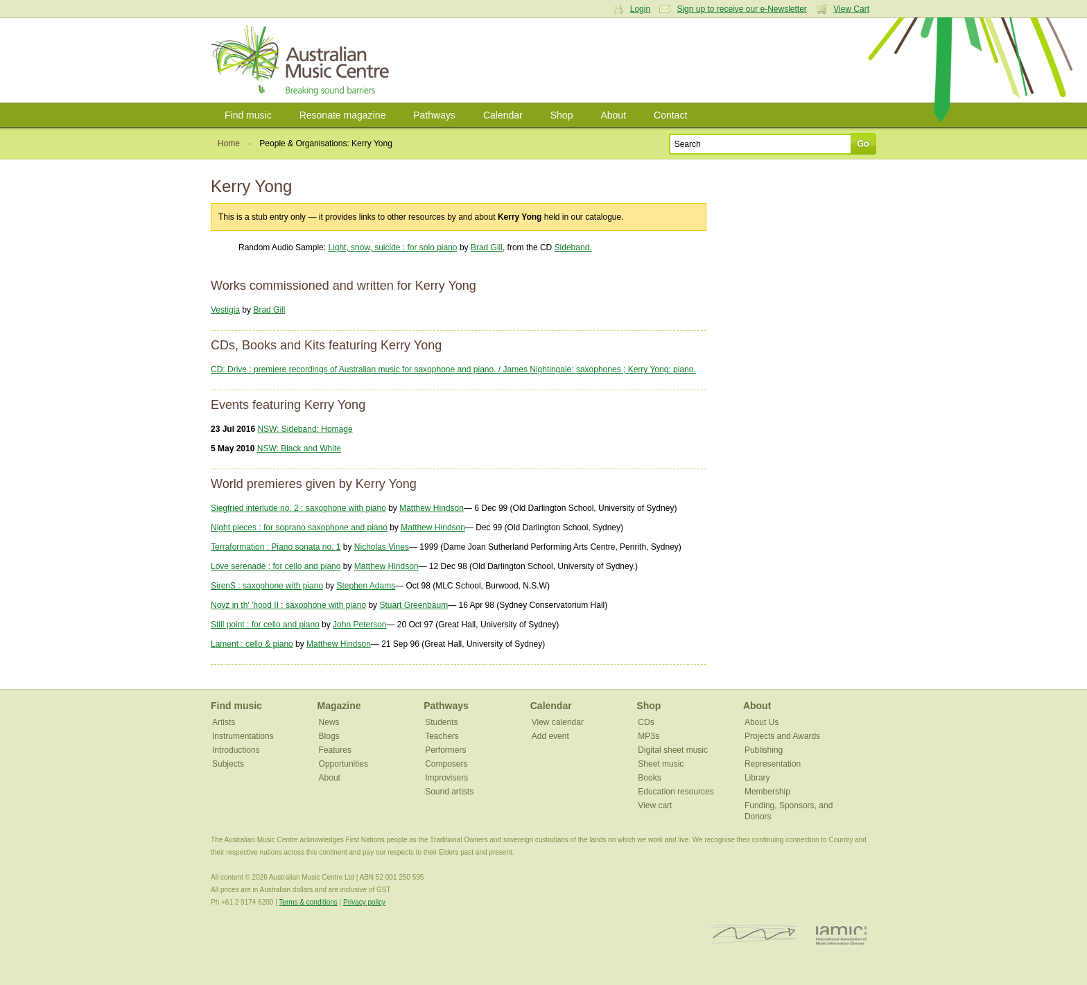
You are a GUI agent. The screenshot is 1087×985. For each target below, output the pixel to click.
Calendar (503, 115)
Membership (767, 791)
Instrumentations (243, 736)
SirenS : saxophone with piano (267, 586)
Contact (670, 115)
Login (640, 9)
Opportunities (343, 764)
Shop (561, 115)
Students (441, 722)
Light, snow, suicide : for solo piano (392, 247)
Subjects (228, 764)
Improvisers (446, 778)
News (329, 722)
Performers (445, 750)
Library (757, 778)
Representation (773, 764)
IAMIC (841, 935)
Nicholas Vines (381, 547)
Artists (223, 722)
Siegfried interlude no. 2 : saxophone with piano (298, 508)
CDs (646, 722)
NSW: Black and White (299, 448)
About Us (762, 722)
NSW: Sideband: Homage (304, 429)
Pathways (434, 115)
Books (649, 778)
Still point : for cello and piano (265, 624)
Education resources (675, 791)
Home (229, 143)
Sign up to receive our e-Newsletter (741, 9)
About (613, 115)
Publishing (764, 750)
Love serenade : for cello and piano (275, 566)
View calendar (558, 722)
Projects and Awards (782, 736)
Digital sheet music (673, 750)
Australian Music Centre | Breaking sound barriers (302, 60)
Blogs (329, 736)
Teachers (442, 736)
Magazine (339, 705)
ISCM (753, 935)
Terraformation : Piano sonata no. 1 (275, 547)
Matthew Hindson (431, 508)
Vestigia (225, 310)
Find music (248, 115)
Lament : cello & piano (252, 644)
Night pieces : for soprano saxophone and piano (299, 527)
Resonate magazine (342, 115)
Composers (446, 764)
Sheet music (661, 764)
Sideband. (573, 247)
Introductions (236, 750)
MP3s (648, 736)
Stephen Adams (365, 586)
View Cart (851, 9)
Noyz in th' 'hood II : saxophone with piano (288, 605)
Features (335, 750)
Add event (550, 736)
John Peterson (359, 624)
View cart (655, 805)
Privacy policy (364, 902)
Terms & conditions (308, 902)
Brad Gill (487, 247)
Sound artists (449, 791)
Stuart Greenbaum (413, 605)
